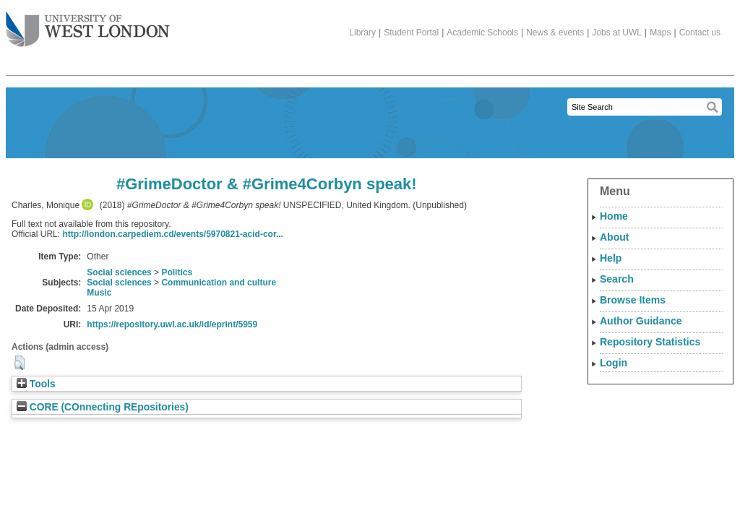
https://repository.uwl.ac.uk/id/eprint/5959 (172, 324)
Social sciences (119, 272)
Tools (36, 384)
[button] (19, 362)
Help (610, 258)
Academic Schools (482, 32)
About (614, 237)
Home (614, 216)
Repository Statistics (650, 342)
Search (617, 279)
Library (362, 32)
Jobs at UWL (617, 32)
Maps (660, 32)
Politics (176, 272)
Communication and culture (218, 282)
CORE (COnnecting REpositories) (103, 407)
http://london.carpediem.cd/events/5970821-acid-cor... (172, 234)
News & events (555, 32)
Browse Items (633, 300)
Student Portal (411, 32)
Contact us (699, 32)
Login (613, 363)
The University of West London (88, 24)
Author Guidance (641, 321)
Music (99, 293)
